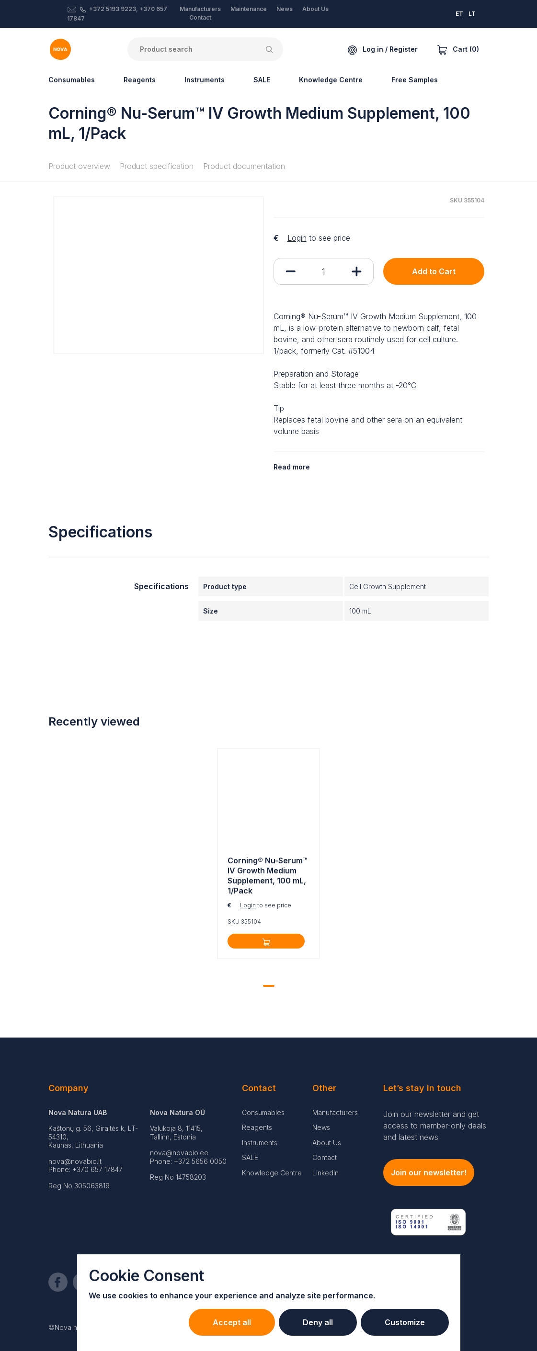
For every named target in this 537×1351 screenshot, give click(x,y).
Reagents (140, 80)
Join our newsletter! (429, 1172)
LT (472, 13)
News (284, 8)
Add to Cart (434, 271)
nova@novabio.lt (75, 1161)
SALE (261, 80)
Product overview (79, 166)
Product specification (157, 166)
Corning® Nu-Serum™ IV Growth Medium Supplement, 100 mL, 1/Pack (268, 875)
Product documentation (244, 166)
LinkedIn (325, 1173)
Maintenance (248, 8)
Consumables (71, 80)
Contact (200, 17)
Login (297, 238)
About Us (315, 8)
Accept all (232, 1322)
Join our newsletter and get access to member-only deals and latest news (434, 1125)
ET (459, 13)
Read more (292, 467)
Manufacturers (200, 8)
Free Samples (414, 80)
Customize (405, 1322)
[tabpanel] (268, 856)
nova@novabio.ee (179, 1153)
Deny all (318, 1322)
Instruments (204, 80)
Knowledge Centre (331, 80)
